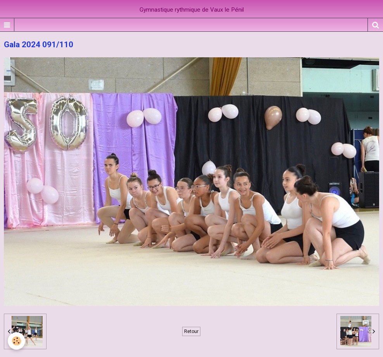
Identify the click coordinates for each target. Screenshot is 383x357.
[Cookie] (16, 341)
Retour (191, 331)
